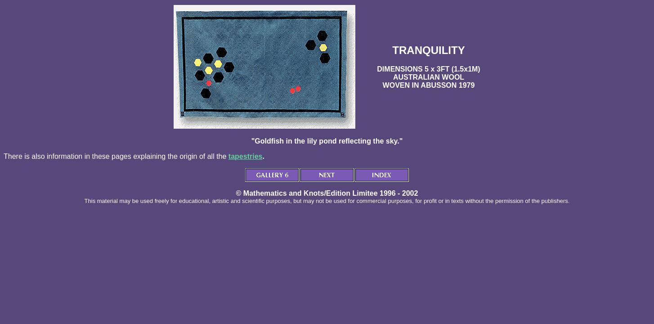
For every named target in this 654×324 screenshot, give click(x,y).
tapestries (245, 156)
